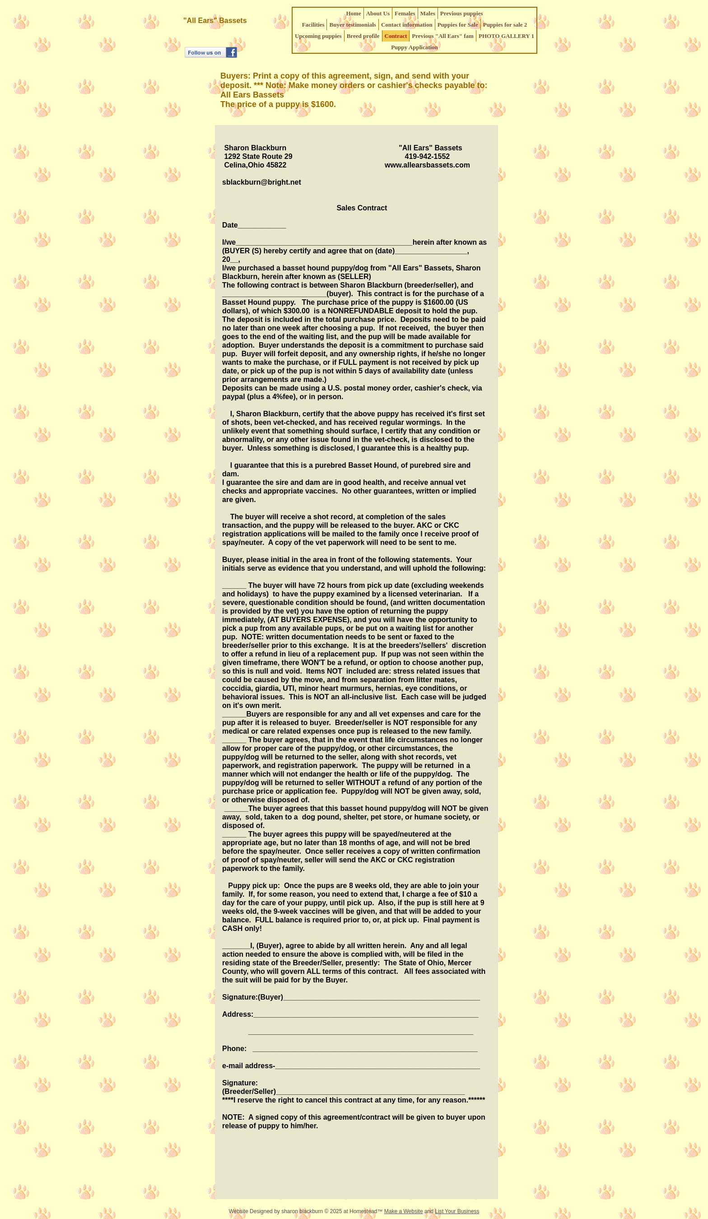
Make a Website (403, 1211)
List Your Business (457, 1211)
